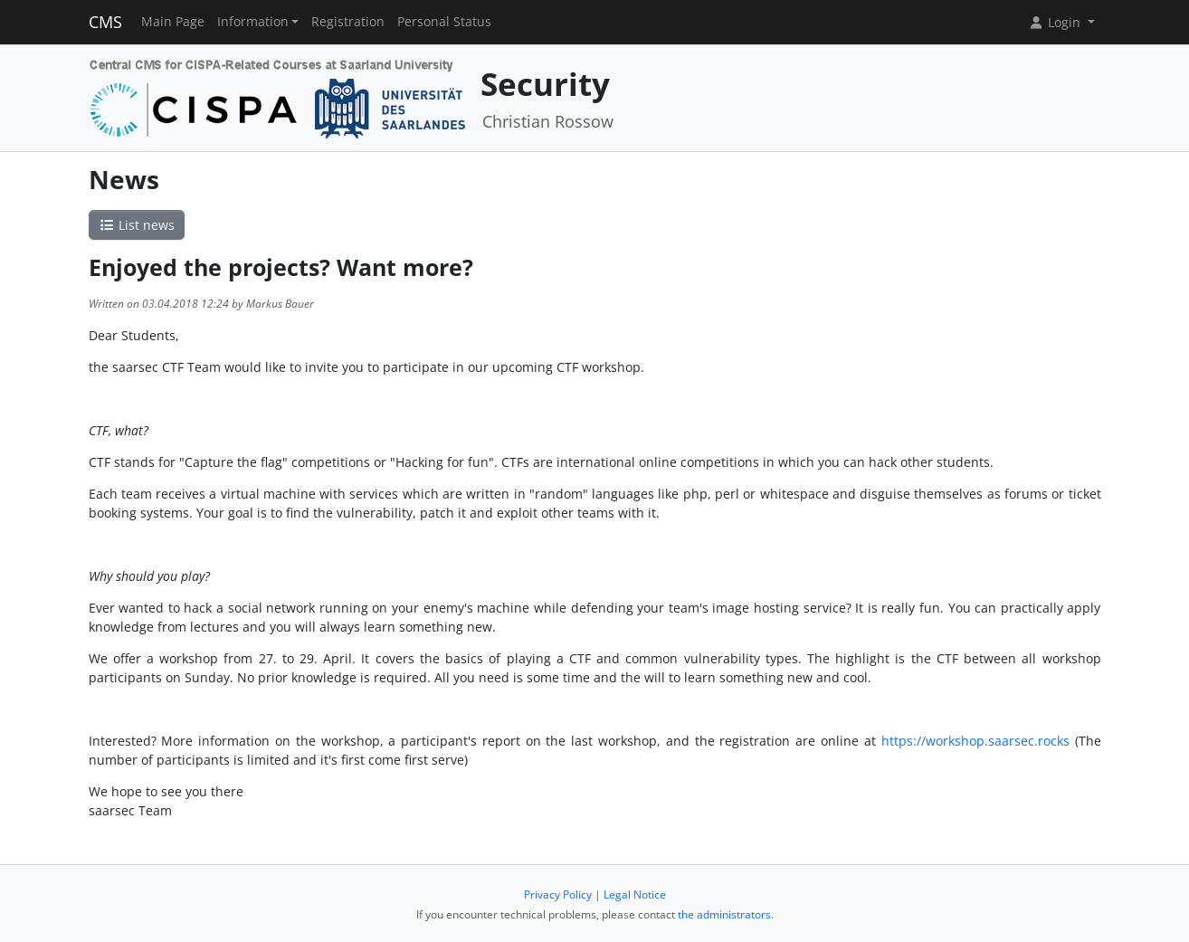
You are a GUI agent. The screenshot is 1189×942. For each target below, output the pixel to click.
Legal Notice (635, 894)
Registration (348, 21)
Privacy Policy (558, 894)
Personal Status (444, 21)
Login (1056, 22)
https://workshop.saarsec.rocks (978, 740)
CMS (105, 22)
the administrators (724, 914)
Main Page (173, 21)
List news (137, 224)
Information (253, 21)
